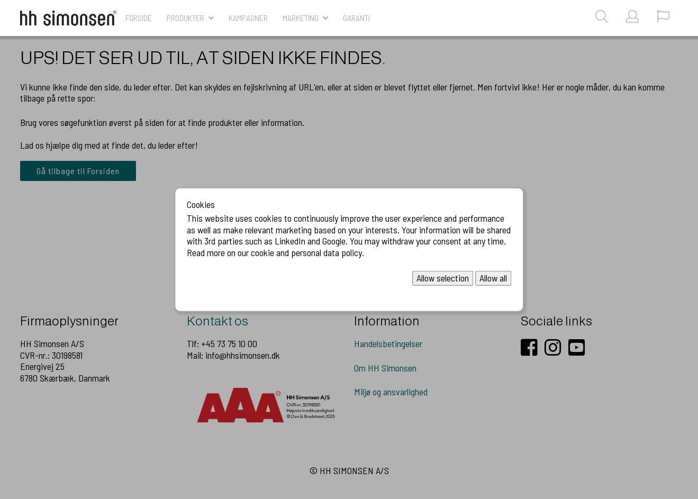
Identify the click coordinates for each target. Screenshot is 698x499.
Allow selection (442, 278)
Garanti (356, 18)
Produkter (185, 18)
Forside (138, 18)
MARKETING (301, 18)
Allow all (493, 278)
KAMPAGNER (248, 18)
